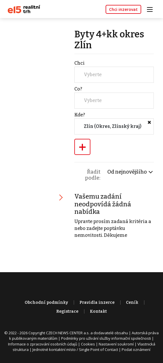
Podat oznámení (136, 349)
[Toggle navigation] (152, 8)
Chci (79, 63)
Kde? (79, 115)
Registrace (67, 311)
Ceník (132, 302)
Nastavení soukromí (116, 344)
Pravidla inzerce (97, 302)
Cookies (88, 344)
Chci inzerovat (123, 9)
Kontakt (98, 311)
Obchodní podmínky (46, 302)
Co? (78, 89)
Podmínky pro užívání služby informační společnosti (106, 338)
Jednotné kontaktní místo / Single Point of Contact (75, 349)
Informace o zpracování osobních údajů (42, 344)
